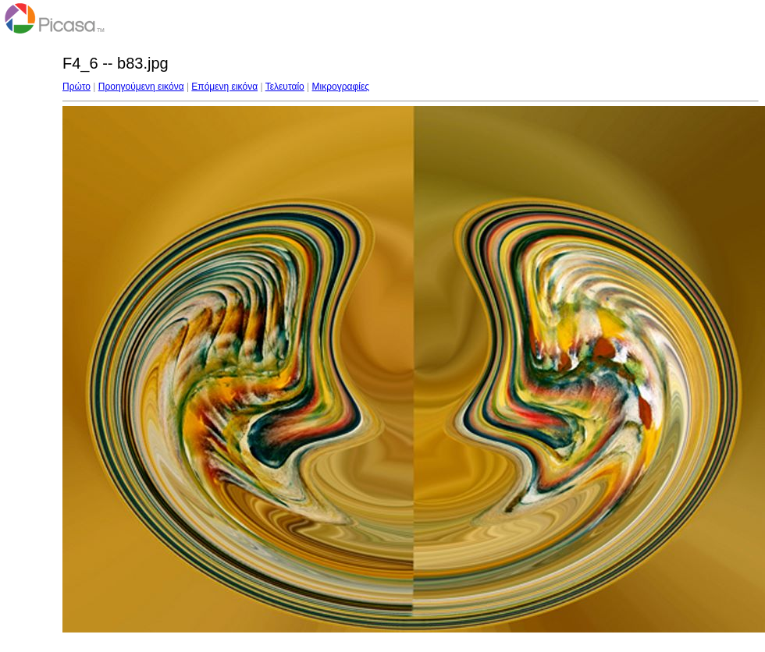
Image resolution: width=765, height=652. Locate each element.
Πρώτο (76, 86)
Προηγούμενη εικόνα (141, 86)
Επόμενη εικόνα (224, 86)
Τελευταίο (284, 86)
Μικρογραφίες (341, 86)
